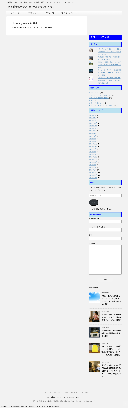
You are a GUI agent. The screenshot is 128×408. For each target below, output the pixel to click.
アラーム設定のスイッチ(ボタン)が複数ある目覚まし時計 (111, 333)
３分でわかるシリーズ (96, 103)
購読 (94, 202)
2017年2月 (92, 167)
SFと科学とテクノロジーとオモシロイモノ (31, 7)
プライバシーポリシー (68, 13)
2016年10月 (93, 178)
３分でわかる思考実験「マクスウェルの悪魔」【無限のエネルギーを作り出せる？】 (109, 80)
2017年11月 (93, 159)
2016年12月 (93, 172)
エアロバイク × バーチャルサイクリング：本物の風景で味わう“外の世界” (111, 317)
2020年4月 (92, 133)
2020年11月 (93, 123)
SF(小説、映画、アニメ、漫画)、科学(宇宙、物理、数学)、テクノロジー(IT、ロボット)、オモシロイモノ (64, 401)
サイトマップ (15, 13)
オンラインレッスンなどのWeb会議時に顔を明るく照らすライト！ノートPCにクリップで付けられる (111, 370)
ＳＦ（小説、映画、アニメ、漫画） (101, 106)
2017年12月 (93, 157)
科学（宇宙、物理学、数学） (99, 98)
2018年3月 (92, 152)
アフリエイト (50, 13)
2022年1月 (92, 120)
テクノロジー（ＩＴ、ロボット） (100, 95)
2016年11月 (93, 175)
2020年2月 (92, 139)
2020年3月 (92, 136)
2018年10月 (93, 146)
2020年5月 (92, 131)
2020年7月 (92, 128)
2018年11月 (93, 144)
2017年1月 (92, 170)
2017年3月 (92, 165)
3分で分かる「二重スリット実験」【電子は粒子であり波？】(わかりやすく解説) (109, 51)
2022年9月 (92, 118)
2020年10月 (93, 126)
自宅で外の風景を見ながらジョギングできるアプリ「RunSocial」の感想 (109, 64)
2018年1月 (92, 154)
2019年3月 (92, 141)
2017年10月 (93, 162)
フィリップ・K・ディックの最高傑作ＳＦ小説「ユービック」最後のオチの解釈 (109, 72)
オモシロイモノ (94, 92)
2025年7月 (92, 115)
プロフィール (32, 13)
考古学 (91, 100)
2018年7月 (92, 149)
